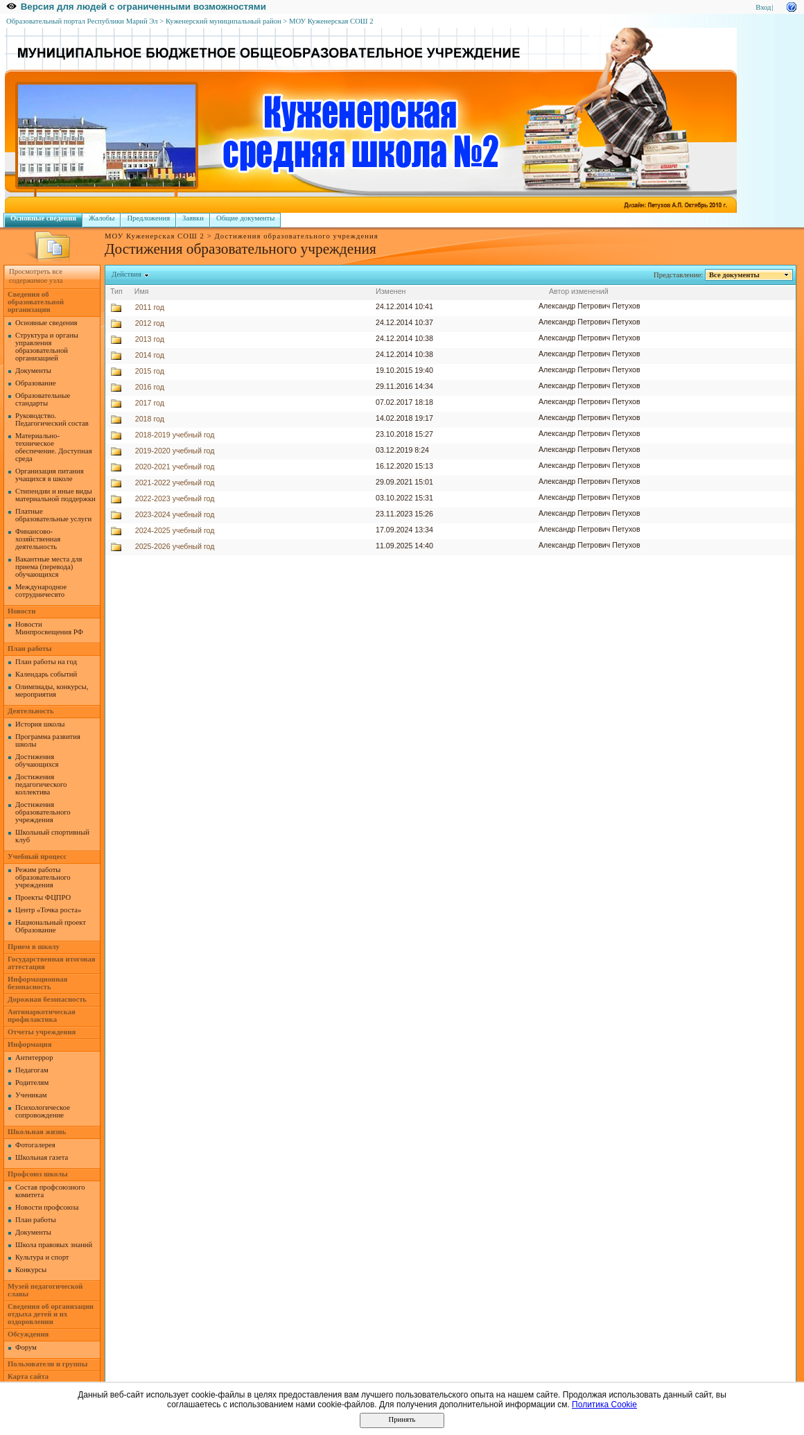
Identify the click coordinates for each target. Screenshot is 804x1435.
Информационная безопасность (37, 983)
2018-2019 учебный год (175, 434)
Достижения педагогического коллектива (41, 784)
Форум (26, 1347)
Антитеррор (34, 1057)
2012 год (149, 323)
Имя (141, 291)
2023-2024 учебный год (175, 514)
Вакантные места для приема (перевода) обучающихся (48, 566)
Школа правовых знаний (53, 1245)
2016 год (149, 387)
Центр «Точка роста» (48, 910)
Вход (763, 7)
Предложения (148, 218)
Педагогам (32, 1070)
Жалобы (101, 218)
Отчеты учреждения (42, 1032)
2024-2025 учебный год (175, 530)
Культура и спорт (42, 1257)
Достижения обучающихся (36, 760)
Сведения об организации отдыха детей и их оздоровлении (51, 1314)
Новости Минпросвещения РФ (49, 628)
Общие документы (245, 218)
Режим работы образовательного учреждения (43, 877)
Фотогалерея (35, 1145)
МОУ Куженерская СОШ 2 (331, 21)
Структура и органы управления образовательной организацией (46, 346)
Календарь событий (46, 674)
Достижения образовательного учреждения (43, 812)
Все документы (734, 275)
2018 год (149, 419)
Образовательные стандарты (42, 399)
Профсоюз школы (38, 1174)
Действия (127, 274)
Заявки (193, 218)
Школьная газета (41, 1157)
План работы (30, 648)
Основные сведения (43, 218)
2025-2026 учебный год (175, 546)
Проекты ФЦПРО (43, 897)
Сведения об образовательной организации (36, 301)
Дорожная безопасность (47, 999)
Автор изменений (579, 291)
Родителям (32, 1082)
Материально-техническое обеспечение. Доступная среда (53, 447)
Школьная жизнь (37, 1132)
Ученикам (31, 1095)
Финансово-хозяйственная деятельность (37, 539)
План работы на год (46, 662)
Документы (33, 370)
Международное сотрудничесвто (41, 590)
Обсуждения (28, 1334)
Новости (21, 611)
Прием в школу (34, 946)
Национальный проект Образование (50, 926)
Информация (29, 1044)
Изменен (391, 291)
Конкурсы (30, 1269)
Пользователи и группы (47, 1364)
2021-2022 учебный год (175, 482)
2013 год (149, 339)
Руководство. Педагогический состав (52, 419)
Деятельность (31, 711)
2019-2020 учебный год (175, 450)
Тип (116, 291)
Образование (35, 383)
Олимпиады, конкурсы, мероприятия (51, 690)
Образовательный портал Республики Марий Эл (82, 21)
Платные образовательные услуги (53, 515)
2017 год (149, 403)
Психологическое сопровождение (42, 1111)
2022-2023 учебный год (175, 498)
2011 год (149, 307)
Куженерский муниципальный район (223, 21)
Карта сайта (28, 1376)
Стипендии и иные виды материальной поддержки (55, 495)
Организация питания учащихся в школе (49, 474)
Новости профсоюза (47, 1207)
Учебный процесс (37, 856)
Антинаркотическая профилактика (42, 1015)
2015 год (149, 371)
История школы (39, 724)
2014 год (149, 355)
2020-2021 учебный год (175, 466)
